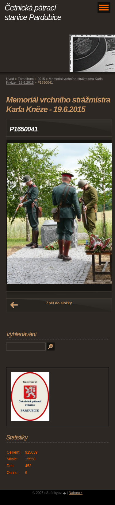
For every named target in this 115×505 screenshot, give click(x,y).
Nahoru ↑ (75, 493)
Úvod (10, 79)
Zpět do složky (59, 303)
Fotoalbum (26, 79)
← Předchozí (14, 305)
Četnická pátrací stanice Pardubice (33, 12)
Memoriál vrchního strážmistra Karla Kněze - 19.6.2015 (54, 80)
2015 (41, 79)
